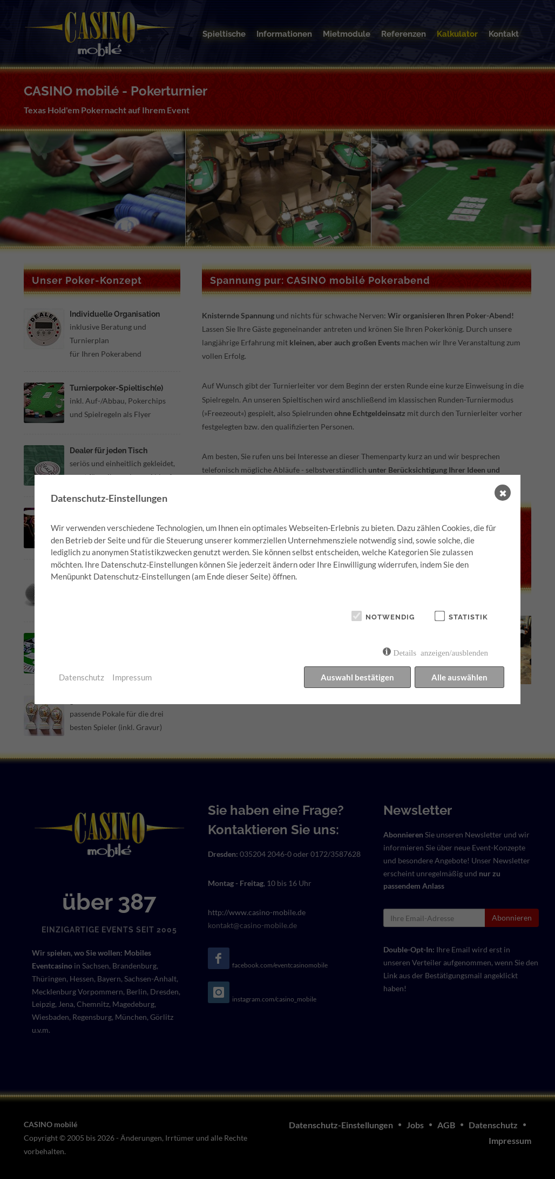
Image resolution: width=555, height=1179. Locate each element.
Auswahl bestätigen (357, 677)
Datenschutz (81, 677)
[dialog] (277, 589)
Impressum (132, 677)
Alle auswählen (459, 677)
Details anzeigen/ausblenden (441, 652)
